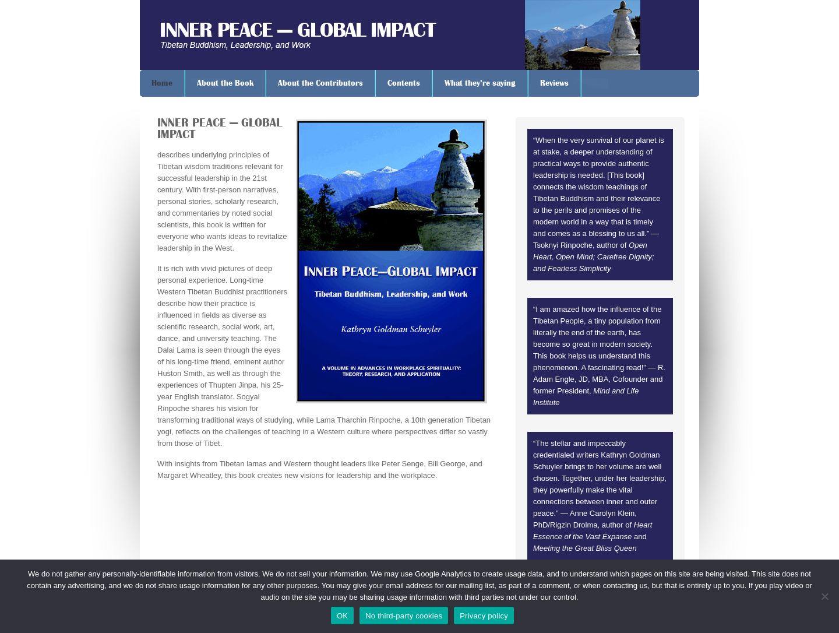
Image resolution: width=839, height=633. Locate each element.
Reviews (554, 83)
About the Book (225, 83)
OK (342, 615)
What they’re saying (480, 83)
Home (161, 83)
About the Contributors (320, 83)
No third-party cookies (403, 615)
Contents (403, 83)
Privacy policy (484, 615)
